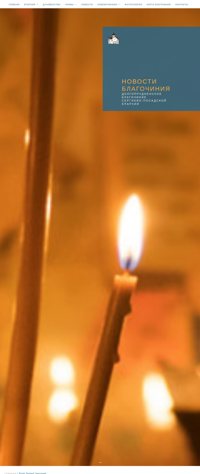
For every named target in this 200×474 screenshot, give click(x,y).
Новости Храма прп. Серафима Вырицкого (43, 113)
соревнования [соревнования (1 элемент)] (162, 333)
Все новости (42, 102)
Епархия (31, 4)
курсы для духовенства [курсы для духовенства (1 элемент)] (168, 295)
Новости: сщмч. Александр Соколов (100, 456)
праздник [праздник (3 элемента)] (159, 316)
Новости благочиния (67, 102)
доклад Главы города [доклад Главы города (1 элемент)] (166, 280)
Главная (14, 4)
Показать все (22, 102)
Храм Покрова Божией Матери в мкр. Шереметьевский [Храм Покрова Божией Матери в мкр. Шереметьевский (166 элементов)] (172, 247)
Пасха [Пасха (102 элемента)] (187, 219)
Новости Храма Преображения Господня (108, 102)
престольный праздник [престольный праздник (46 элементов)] (167, 320)
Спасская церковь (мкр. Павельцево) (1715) (100, 413)
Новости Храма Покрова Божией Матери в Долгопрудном (41, 109)
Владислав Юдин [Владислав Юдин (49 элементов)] (164, 187)
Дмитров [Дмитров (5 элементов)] (177, 198)
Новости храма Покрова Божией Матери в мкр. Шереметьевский (99, 106)
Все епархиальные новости (100, 388)
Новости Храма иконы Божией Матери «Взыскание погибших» (64, 116)
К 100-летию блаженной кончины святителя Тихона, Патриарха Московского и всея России (100, 449)
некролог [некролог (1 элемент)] (174, 303)
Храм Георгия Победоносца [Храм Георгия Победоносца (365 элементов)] (170, 223)
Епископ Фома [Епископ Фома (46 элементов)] (162, 211)
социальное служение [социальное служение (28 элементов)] (167, 337)
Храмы (70, 4)
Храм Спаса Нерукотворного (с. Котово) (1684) (100, 406)
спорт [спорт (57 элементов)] (172, 341)
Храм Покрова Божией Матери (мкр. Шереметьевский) (100, 417)
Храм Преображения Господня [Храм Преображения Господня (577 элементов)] (171, 252)
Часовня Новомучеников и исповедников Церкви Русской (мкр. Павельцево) (100, 431)
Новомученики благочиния (100, 445)
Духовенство (51, 4)
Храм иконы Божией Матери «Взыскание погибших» (100, 420)
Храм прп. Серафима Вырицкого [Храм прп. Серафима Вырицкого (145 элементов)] (172, 263)
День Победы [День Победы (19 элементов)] (161, 198)
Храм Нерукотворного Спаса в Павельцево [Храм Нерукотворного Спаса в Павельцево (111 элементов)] (171, 235)
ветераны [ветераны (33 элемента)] (178, 271)
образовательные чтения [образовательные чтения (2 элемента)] (169, 311)
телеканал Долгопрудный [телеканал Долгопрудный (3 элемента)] (169, 349)
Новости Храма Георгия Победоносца (34, 106)
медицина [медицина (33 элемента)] (160, 299)
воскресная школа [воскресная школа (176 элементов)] (165, 276)
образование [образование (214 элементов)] (161, 307)
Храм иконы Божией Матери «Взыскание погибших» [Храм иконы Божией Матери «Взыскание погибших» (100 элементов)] (170, 258)
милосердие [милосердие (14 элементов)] (176, 299)
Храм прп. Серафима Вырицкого (100, 424)
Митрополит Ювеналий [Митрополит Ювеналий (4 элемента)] (167, 219)
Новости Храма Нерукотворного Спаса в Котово (101, 113)
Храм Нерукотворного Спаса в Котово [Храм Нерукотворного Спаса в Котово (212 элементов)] (171, 228)
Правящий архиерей (101, 381)
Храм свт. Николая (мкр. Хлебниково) (101, 427)
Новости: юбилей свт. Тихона (101, 452)
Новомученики (108, 4)
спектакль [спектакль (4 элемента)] (160, 341)
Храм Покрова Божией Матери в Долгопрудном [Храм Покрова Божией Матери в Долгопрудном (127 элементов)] (172, 241)
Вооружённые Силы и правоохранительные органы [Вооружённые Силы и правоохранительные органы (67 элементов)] (171, 193)
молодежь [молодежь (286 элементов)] (160, 303)
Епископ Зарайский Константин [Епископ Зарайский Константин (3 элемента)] (172, 202)
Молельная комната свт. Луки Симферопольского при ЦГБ (101, 435)
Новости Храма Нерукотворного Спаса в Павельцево (110, 109)
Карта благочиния (159, 4)
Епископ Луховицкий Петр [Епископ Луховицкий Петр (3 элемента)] (169, 206)
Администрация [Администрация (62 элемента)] (163, 183)
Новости (87, 4)
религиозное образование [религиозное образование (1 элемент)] (169, 328)
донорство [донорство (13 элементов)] (160, 284)
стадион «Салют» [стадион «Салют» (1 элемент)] (164, 345)
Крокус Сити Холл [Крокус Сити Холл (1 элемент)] (164, 215)
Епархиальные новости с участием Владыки (100, 385)
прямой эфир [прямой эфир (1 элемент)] (161, 324)
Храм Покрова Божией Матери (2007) (100, 410)
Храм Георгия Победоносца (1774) (101, 402)
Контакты (181, 4)
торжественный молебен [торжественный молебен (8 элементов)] (168, 354)
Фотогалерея (133, 4)
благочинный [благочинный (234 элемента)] (162, 271)
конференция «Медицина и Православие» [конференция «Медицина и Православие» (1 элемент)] (169, 289)
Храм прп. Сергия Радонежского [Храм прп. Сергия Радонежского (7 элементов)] (172, 267)
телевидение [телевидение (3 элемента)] (184, 345)
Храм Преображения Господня (100, 399)
